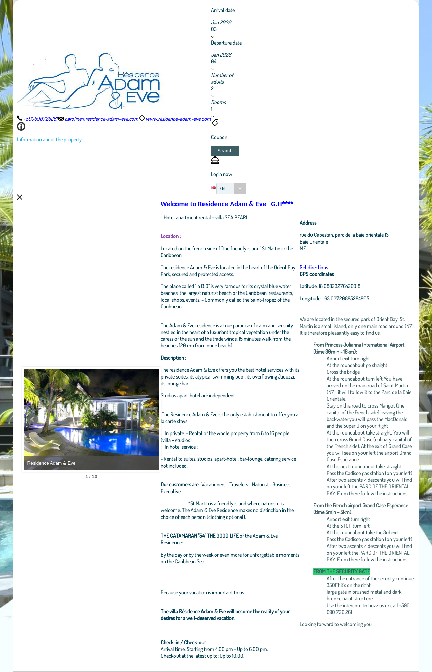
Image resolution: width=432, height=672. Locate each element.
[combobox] (231, 188)
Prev (32, 419)
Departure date (226, 42)
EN (222, 188)
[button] (225, 151)
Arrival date (223, 10)
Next (150, 419)
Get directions (314, 267)
